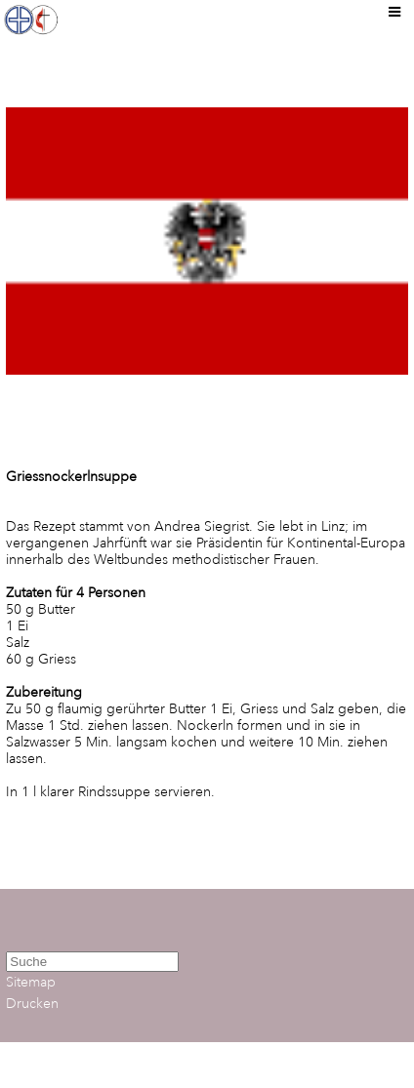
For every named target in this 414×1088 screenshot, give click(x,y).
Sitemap (31, 982)
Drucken (32, 1003)
